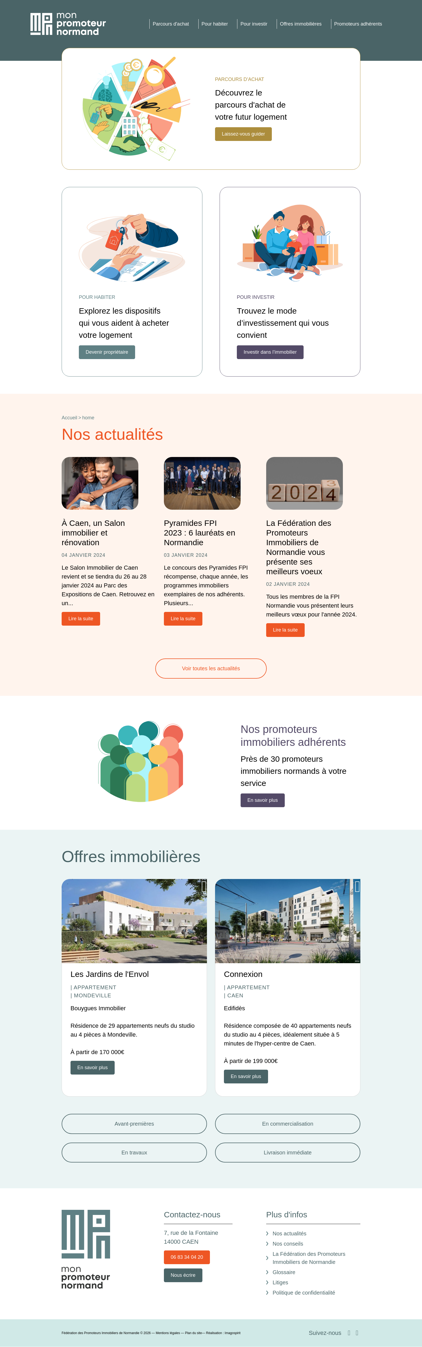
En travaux (134, 1152)
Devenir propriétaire (107, 352)
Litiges (280, 1282)
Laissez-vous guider (243, 134)
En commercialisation (287, 1124)
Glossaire (284, 1272)
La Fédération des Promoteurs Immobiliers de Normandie (309, 1258)
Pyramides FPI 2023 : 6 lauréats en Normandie (199, 533)
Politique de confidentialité (304, 1293)
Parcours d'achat (171, 24)
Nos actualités (290, 1233)
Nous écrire (183, 1275)
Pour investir (253, 24)
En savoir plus (262, 800)
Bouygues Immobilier (98, 1008)
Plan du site (193, 1333)
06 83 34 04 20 (187, 1257)
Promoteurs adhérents (358, 24)
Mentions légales (168, 1333)
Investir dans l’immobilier (270, 352)
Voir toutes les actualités (211, 668)
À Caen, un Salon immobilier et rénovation (93, 533)
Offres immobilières (301, 24)
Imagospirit (233, 1333)
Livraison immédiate (288, 1152)
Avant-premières (134, 1124)
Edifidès (234, 1008)
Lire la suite (80, 618)
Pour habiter (215, 24)
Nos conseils (288, 1244)
